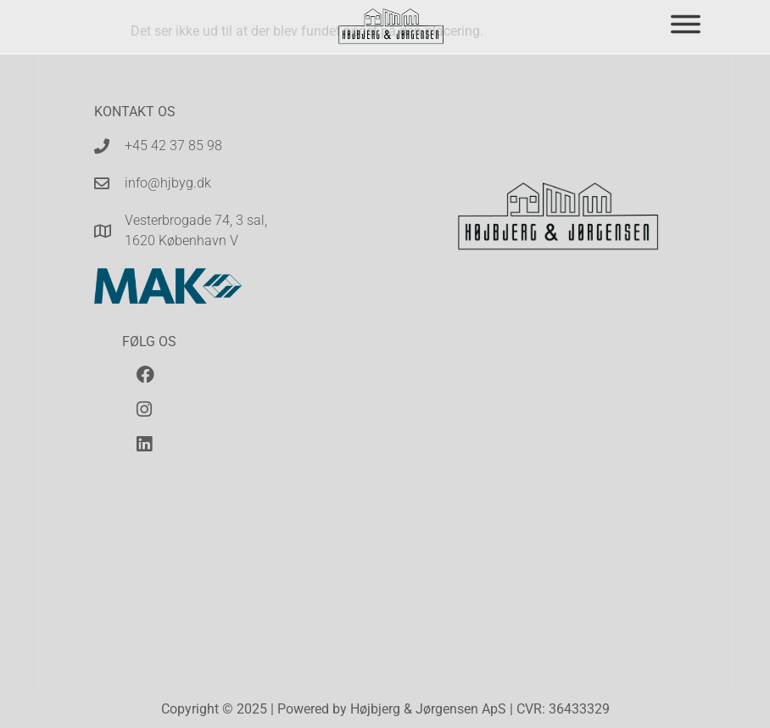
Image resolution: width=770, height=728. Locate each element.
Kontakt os (135, 112)
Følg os (149, 341)
